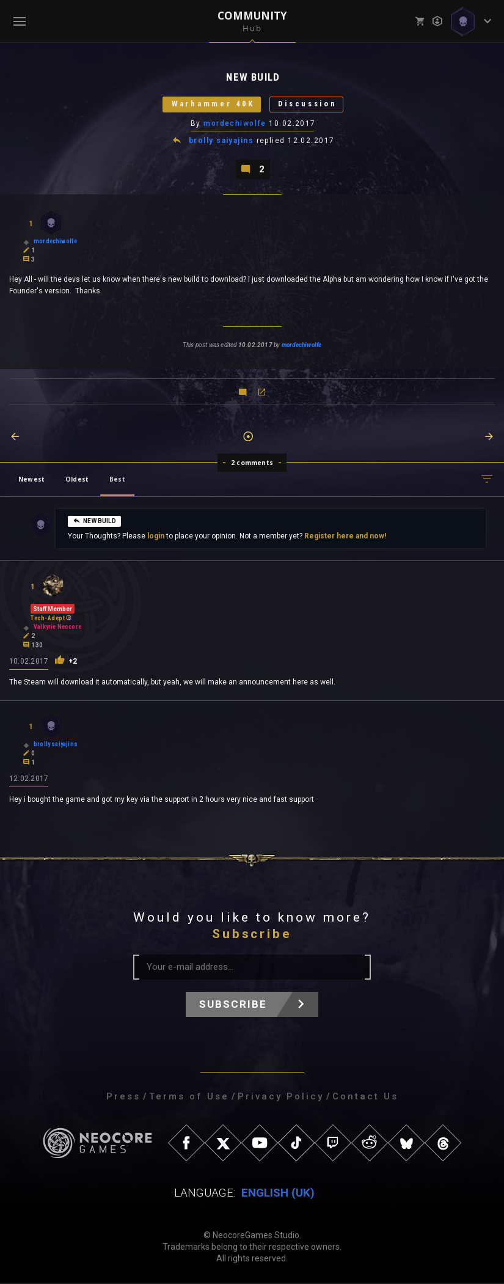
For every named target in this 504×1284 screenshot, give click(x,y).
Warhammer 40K (210, 104)
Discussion (310, 104)
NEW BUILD (94, 522)
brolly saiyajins (221, 142)
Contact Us (365, 1097)
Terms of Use (189, 1097)
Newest (31, 480)
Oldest (77, 480)
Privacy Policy (281, 1097)
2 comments (252, 464)
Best (117, 480)
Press (123, 1097)
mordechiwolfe (234, 124)
